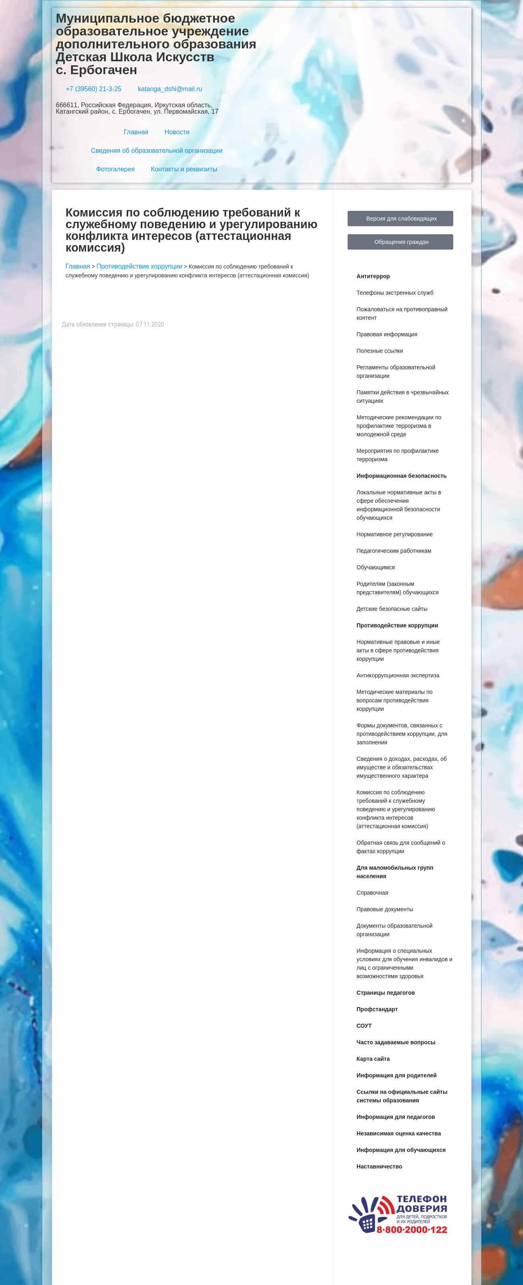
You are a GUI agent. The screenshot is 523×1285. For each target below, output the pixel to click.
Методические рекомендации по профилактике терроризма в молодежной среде (398, 425)
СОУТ (364, 1026)
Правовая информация (386, 334)
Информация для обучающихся (401, 1150)
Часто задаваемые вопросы (395, 1042)
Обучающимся (375, 567)
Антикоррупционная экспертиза (397, 675)
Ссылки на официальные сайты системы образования (401, 1096)
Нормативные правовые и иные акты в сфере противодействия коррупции (398, 650)
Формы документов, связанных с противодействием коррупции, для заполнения (401, 734)
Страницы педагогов (385, 992)
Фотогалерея (115, 169)
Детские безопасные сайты (391, 609)
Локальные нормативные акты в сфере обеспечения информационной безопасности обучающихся (398, 505)
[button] (272, 129)
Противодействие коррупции (397, 625)
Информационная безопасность (401, 476)
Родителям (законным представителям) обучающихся (397, 588)
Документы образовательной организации (394, 930)
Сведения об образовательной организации (156, 150)
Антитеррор (373, 276)
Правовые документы (384, 909)
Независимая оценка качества (398, 1133)
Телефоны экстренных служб (394, 292)
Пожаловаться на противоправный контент (402, 313)
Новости (177, 132)
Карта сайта (373, 1059)
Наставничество (379, 1166)
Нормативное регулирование (394, 534)
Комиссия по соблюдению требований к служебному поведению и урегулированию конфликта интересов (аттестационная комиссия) (395, 809)
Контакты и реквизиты (184, 169)
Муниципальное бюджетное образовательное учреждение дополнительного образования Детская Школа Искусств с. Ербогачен (156, 44)
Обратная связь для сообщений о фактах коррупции (400, 846)
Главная (136, 132)
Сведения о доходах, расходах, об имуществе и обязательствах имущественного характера (401, 767)
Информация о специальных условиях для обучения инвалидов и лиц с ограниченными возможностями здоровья (404, 963)
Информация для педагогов (395, 1117)
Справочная (372, 892)
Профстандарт (377, 1009)
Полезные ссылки (379, 351)
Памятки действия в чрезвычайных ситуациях (402, 396)
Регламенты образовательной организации (395, 371)
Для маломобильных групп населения (394, 871)
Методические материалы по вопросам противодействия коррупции (394, 700)
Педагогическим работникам (393, 551)
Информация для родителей (396, 1075)
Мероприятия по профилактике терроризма (397, 455)
